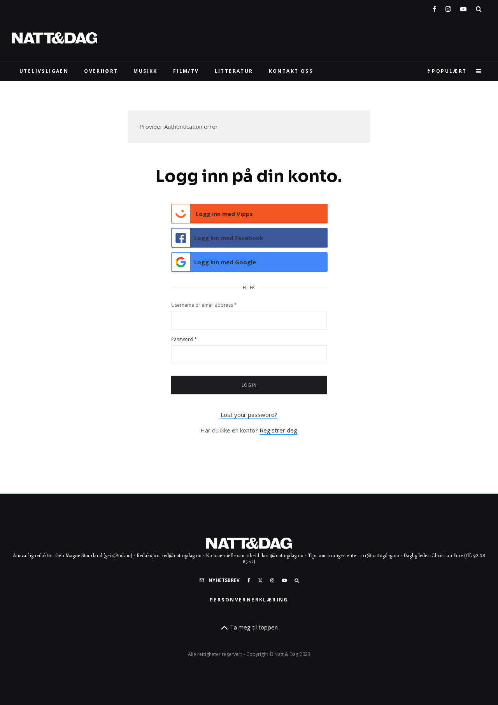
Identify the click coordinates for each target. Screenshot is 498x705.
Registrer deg (278, 430)
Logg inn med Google (214, 262)
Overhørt (101, 71)
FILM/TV (186, 71)
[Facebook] (434, 7)
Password (184, 339)
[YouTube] (463, 7)
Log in (249, 385)
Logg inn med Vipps (212, 213)
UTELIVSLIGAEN (43, 71)
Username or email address (204, 305)
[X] (260, 580)
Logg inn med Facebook (218, 238)
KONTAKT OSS (291, 71)
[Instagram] (448, 7)
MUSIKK (145, 71)
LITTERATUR (234, 71)
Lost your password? (249, 414)
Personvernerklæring (249, 599)
